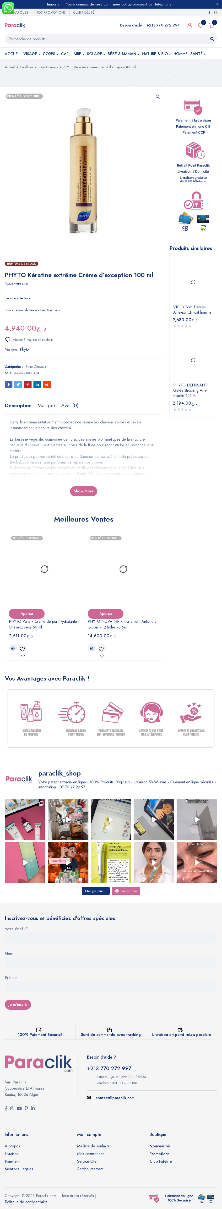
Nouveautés (160, 1146)
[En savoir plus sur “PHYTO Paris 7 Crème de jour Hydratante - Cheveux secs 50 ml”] (13, 648)
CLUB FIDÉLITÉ (83, 12)
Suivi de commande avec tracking (111, 1034)
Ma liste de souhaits (93, 1146)
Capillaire (26, 67)
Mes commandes (90, 1153)
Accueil (10, 67)
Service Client (88, 1161)
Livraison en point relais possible (181, 1034)
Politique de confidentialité (26, 1202)
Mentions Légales (19, 1169)
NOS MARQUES (16, 12)
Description (18, 405)
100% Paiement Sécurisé (40, 1034)
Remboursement (90, 1169)
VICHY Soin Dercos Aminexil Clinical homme (192, 310)
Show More (83, 491)
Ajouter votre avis (16, 284)
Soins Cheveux (48, 67)
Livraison (12, 1153)
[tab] (18, 405)
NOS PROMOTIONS (51, 12)
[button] (158, 96)
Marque (46, 405)
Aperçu (27, 613)
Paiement (12, 1161)
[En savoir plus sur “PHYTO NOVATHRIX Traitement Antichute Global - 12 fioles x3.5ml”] (92, 648)
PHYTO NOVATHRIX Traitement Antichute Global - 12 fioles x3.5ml (122, 624)
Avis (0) (70, 405)
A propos (12, 1146)
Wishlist (200, 25)
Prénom (11, 978)
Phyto (24, 349)
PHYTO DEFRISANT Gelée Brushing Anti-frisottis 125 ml (190, 390)
